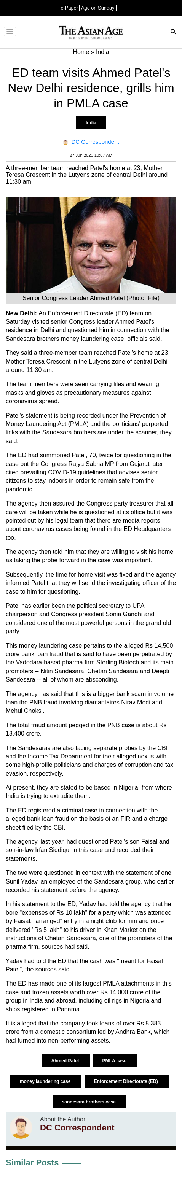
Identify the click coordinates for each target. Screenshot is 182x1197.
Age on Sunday (98, 8)
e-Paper (69, 8)
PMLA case (115, 1060)
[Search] (173, 32)
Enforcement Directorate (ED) (126, 1081)
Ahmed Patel (65, 1060)
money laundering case (46, 1081)
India (91, 123)
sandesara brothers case (89, 1102)
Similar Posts (32, 1162)
